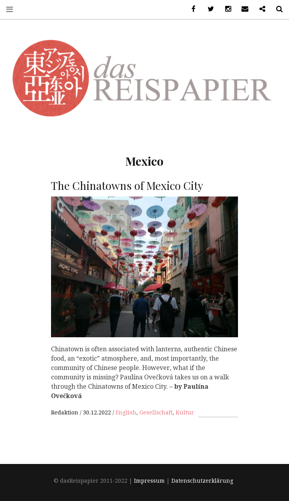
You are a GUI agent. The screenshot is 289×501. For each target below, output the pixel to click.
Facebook (191, 9)
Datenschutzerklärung (202, 481)
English (126, 412)
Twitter (208, 9)
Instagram (225, 9)
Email (242, 9)
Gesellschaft (156, 412)
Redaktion (65, 412)
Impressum (149, 481)
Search (276, 9)
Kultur (185, 412)
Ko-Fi (259, 9)
